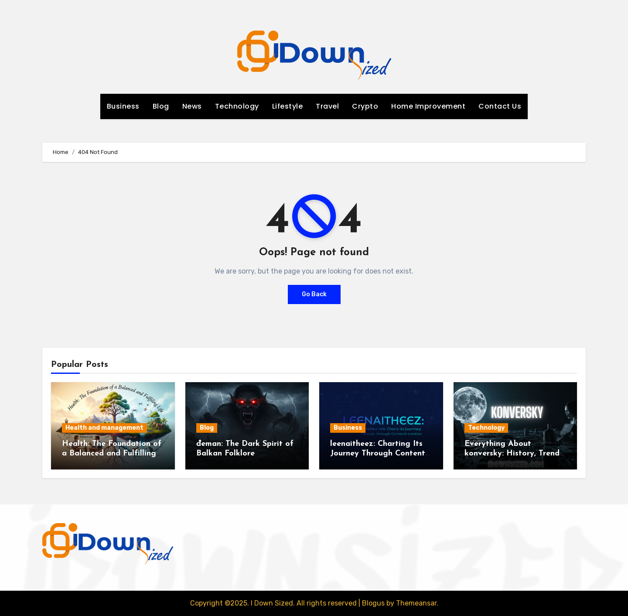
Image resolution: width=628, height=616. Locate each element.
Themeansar (416, 603)
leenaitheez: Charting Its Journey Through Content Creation (377, 453)
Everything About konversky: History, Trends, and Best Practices (514, 453)
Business (123, 106)
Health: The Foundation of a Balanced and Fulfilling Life (111, 453)
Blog (161, 106)
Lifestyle (287, 106)
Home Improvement (428, 106)
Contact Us (499, 106)
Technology (237, 106)
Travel (327, 106)
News (192, 106)
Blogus (373, 603)
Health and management (104, 427)
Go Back (314, 294)
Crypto (365, 106)
